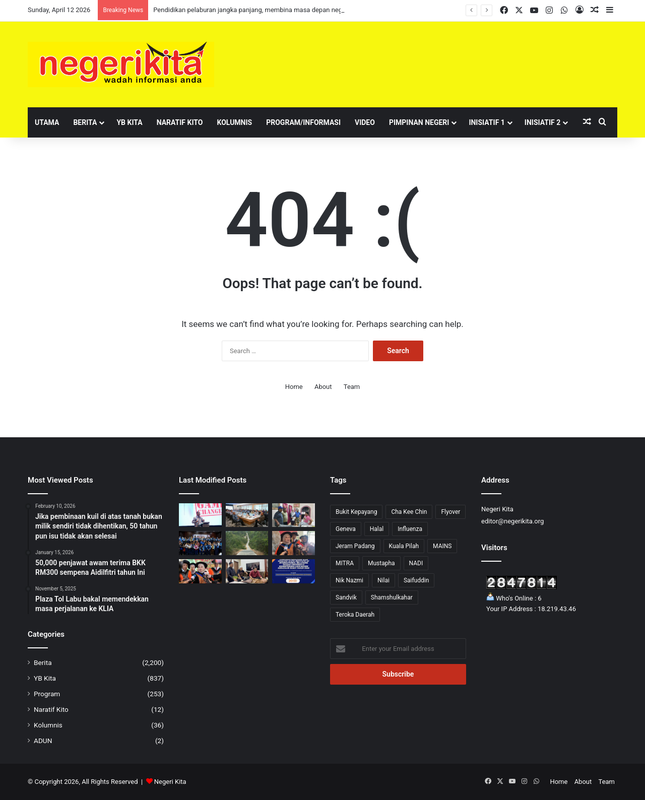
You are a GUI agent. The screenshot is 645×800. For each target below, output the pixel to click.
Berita (85, 122)
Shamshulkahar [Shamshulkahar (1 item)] (392, 597)
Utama (47, 122)
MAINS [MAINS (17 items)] (442, 546)
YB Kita (129, 122)
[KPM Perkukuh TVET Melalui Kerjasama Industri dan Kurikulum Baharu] (200, 571)
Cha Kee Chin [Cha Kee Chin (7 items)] (409, 511)
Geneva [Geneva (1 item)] (346, 528)
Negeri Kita (170, 781)
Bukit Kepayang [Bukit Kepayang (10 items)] (356, 511)
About (323, 386)
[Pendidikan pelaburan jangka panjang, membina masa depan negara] (200, 543)
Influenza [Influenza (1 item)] (410, 528)
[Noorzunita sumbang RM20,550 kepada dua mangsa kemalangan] (293, 515)
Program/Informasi (303, 122)
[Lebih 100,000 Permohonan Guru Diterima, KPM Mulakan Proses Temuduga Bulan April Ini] (293, 543)
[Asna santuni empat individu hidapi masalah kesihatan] (247, 571)
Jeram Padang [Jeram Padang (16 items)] (355, 546)
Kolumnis (234, 122)
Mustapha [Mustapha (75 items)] (381, 563)
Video (365, 122)
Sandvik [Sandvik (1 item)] (346, 597)
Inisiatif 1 (486, 122)
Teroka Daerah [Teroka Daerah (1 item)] (355, 614)
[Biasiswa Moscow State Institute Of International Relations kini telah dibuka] (293, 571)
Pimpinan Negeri (419, 122)
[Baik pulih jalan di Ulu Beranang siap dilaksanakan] (247, 543)
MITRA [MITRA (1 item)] (345, 563)
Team (352, 386)
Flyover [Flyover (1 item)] (450, 511)
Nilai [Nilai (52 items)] (383, 580)
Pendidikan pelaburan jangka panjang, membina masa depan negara (252, 10)
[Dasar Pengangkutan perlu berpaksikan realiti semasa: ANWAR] (247, 515)
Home (294, 386)
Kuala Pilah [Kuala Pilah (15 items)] (404, 546)
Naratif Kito (180, 122)
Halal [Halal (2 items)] (376, 528)
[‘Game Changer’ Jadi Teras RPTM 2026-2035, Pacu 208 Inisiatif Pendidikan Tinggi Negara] (200, 515)
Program (47, 694)
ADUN (43, 741)
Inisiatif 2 (542, 122)
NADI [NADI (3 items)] (416, 563)
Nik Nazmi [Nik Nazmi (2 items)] (349, 580)
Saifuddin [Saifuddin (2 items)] (416, 580)
